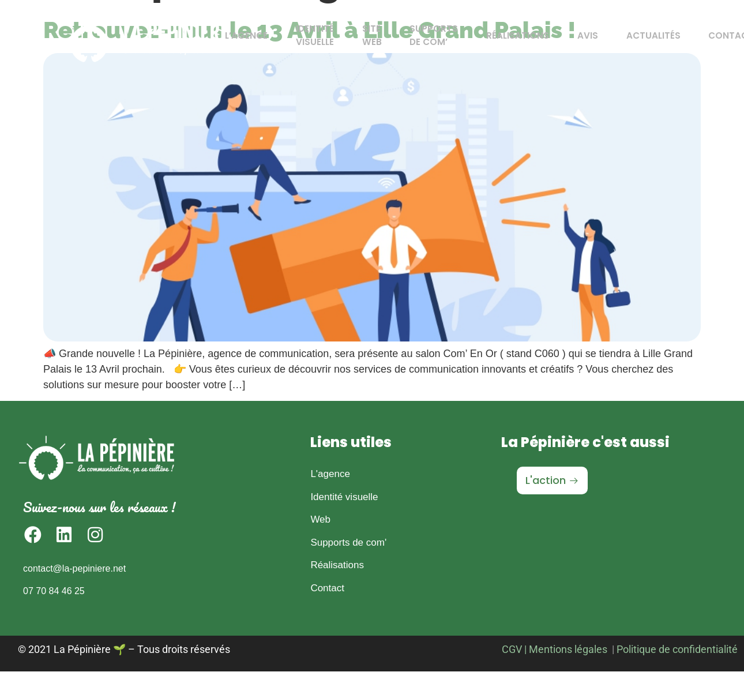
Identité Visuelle (329, 39)
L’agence (266, 36)
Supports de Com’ (437, 39)
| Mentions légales (565, 649)
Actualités (641, 36)
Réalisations (515, 36)
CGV (512, 649)
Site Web (380, 39)
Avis (580, 36)
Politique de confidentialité (677, 649)
